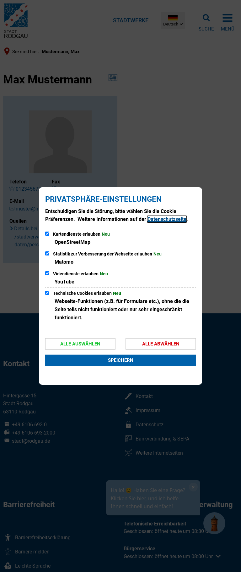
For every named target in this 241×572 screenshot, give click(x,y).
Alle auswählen (80, 344)
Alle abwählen (160, 344)
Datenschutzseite (166, 219)
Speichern (120, 360)
